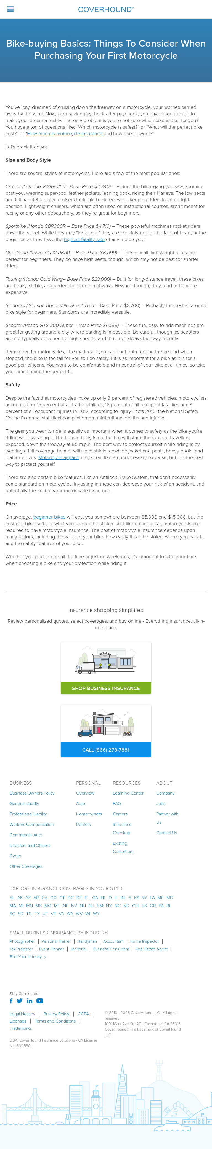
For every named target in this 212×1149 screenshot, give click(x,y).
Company (165, 793)
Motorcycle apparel (59, 457)
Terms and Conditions (55, 1021)
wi (87, 913)
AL (12, 898)
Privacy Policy (56, 1014)
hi (103, 898)
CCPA (83, 1014)
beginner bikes (49, 517)
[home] (106, 9)
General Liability (24, 803)
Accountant (113, 941)
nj (91, 906)
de (79, 898)
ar (36, 898)
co (53, 898)
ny (109, 906)
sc (12, 913)
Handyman (87, 941)
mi (21, 906)
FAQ (117, 803)
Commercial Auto (26, 835)
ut (45, 913)
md (169, 898)
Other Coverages (26, 866)
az (28, 898)
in (123, 898)
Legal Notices (22, 1014)
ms (39, 906)
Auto (80, 803)
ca (44, 898)
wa (70, 913)
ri (168, 906)
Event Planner (51, 949)
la (152, 898)
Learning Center (128, 793)
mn (29, 906)
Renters (83, 824)
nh (83, 906)
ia (129, 898)
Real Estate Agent (151, 949)
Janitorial (78, 949)
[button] (10, 9)
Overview (85, 793)
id (110, 898)
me (161, 898)
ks (136, 898)
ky (144, 898)
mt (57, 906)
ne (65, 906)
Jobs (160, 803)
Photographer (22, 941)
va (61, 913)
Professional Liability (28, 814)
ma (13, 906)
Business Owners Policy (32, 793)
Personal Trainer (56, 941)
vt (53, 913)
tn (29, 913)
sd (20, 913)
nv (74, 906)
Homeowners (89, 814)
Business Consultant (111, 949)
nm (100, 906)
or (153, 906)
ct (62, 898)
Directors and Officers (30, 845)
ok (144, 906)
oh (135, 906)
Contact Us (166, 833)
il (116, 898)
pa (161, 906)
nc (118, 906)
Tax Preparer (21, 949)
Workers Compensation (32, 824)
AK (20, 898)
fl (87, 898)
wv (79, 913)
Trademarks (21, 1028)
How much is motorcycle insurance (64, 133)
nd (126, 906)
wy (96, 913)
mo (47, 906)
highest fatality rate (84, 239)
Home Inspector (144, 941)
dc (71, 898)
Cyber (15, 856)
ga (95, 898)
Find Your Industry (26, 956)
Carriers (120, 814)
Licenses (18, 1021)
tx (37, 913)
